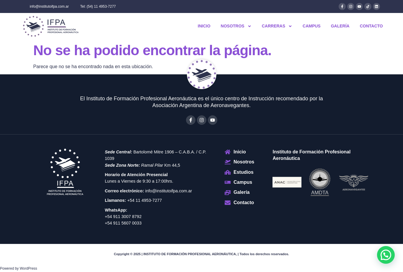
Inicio (204, 26)
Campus (312, 26)
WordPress (28, 268)
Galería (340, 26)
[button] (386, 255)
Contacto (371, 26)
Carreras (277, 26)
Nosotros (236, 26)
